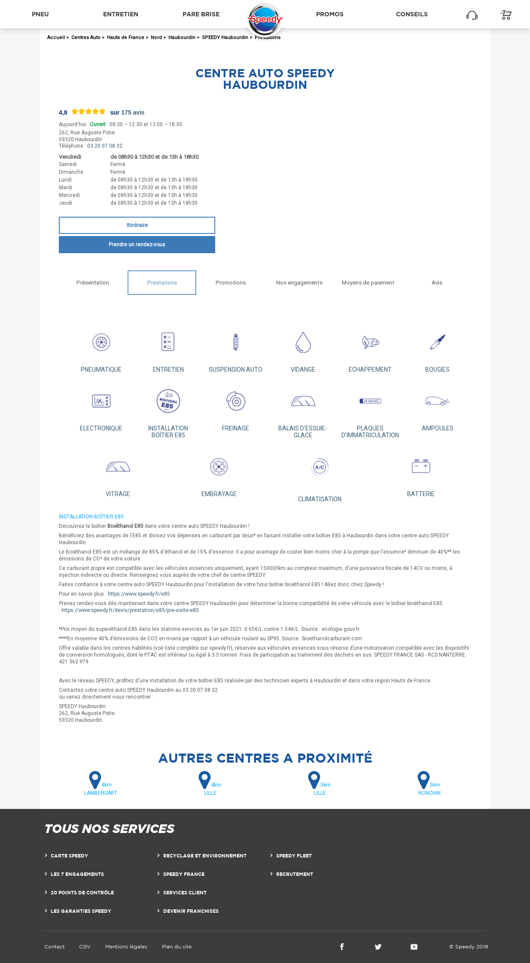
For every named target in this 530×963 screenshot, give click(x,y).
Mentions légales (126, 946)
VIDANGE (303, 348)
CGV (85, 946)
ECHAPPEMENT (370, 348)
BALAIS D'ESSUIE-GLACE (303, 410)
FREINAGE (235, 407)
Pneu (40, 14)
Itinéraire (137, 225)
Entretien (120, 14)
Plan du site (177, 946)
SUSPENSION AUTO (235, 348)
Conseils (412, 14)
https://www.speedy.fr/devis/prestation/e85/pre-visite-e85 (130, 610)
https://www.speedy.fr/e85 (139, 594)
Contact (54, 946)
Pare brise (201, 14)
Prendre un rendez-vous (137, 245)
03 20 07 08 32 (104, 146)
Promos (330, 14)
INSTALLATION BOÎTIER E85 (168, 410)
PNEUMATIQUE (101, 348)
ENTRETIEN (168, 348)
